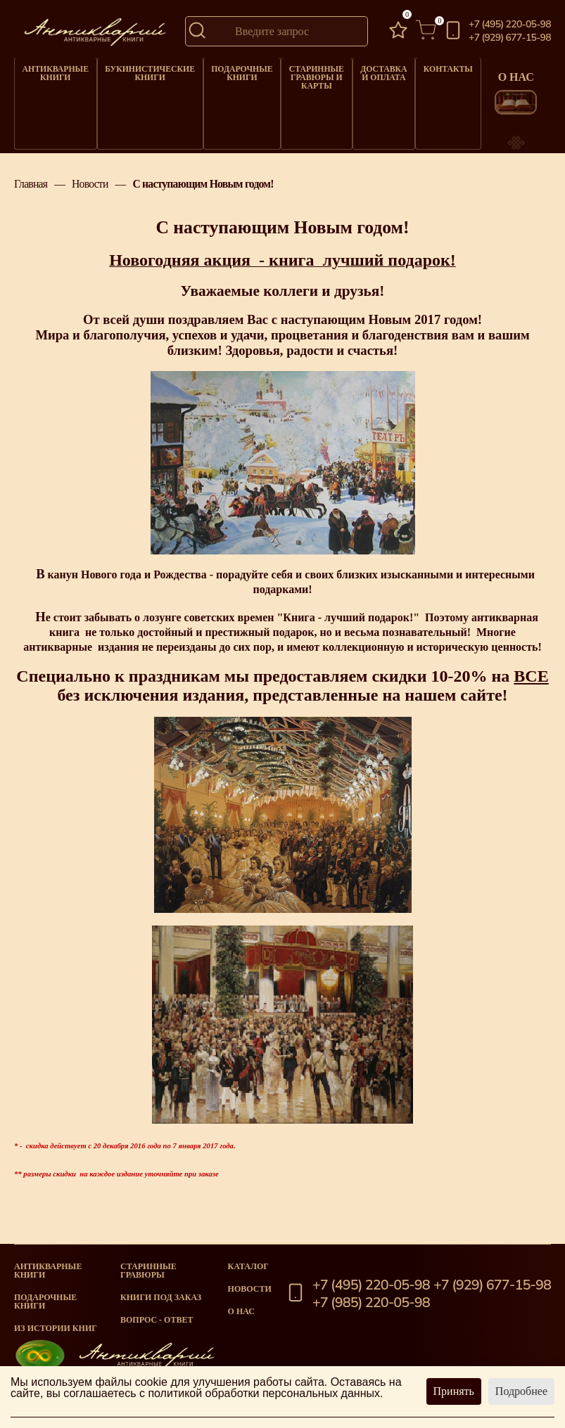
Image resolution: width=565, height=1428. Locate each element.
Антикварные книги (53, 71)
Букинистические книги (142, 71)
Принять (453, 1391)
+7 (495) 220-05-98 (510, 25)
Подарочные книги (229, 71)
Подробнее (521, 1391)
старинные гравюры (148, 1270)
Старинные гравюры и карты (302, 75)
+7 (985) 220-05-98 (371, 1303)
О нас (241, 1311)
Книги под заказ (160, 1297)
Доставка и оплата (368, 71)
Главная (30, 193)
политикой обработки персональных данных (264, 1393)
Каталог (248, 1266)
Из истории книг (55, 1328)
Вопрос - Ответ (156, 1320)
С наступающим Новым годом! (202, 193)
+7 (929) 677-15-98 (510, 38)
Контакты (431, 68)
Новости (90, 193)
